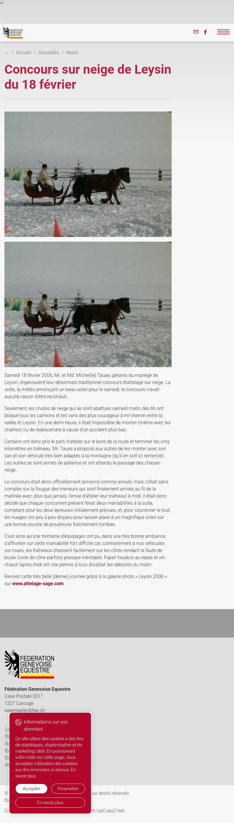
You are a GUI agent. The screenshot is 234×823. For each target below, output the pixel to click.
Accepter (31, 788)
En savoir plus (50, 802)
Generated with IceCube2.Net (94, 811)
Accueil (23, 52)
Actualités (48, 52)
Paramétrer (68, 788)
